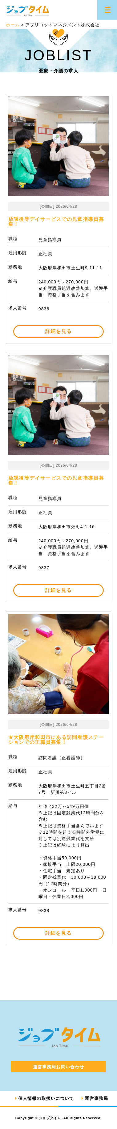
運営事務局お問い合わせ (58, 1066)
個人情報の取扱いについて (46, 1098)
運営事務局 (96, 1098)
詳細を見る (58, 331)
